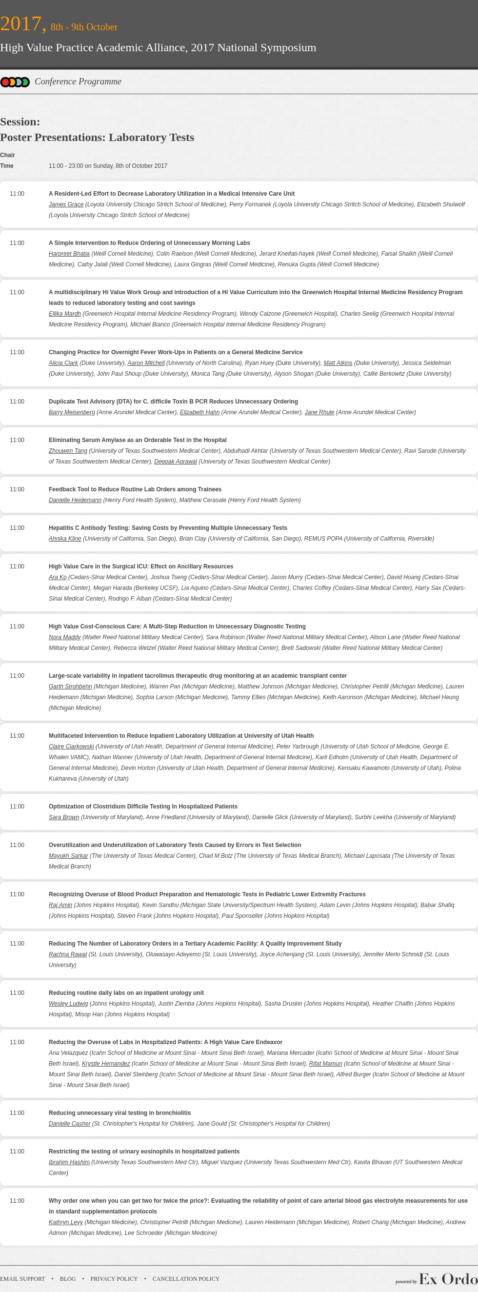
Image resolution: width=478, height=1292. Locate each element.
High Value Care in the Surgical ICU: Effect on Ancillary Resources (141, 566)
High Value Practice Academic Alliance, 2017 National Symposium (158, 47)
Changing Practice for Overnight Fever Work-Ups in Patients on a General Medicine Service (176, 352)
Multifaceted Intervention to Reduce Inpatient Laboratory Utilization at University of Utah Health (181, 735)
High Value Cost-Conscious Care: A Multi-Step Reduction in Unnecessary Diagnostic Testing (177, 626)
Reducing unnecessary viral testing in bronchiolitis (120, 1113)
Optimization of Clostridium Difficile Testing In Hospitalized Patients (143, 806)
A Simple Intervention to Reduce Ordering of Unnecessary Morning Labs (149, 243)
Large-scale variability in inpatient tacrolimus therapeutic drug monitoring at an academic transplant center (198, 675)
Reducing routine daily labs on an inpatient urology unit (126, 992)
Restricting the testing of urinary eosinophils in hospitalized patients (144, 1151)
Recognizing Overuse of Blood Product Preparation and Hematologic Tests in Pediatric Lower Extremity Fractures (207, 894)
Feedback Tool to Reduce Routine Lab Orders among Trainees (135, 489)
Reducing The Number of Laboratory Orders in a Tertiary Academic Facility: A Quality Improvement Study (195, 943)
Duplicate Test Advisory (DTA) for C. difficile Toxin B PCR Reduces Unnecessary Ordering (173, 401)
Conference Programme (78, 81)
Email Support (22, 1278)
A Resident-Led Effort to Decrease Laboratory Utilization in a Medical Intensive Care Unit (172, 193)
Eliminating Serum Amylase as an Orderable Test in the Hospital (138, 440)
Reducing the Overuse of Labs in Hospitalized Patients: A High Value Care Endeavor (165, 1042)
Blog (68, 1278)
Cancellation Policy (186, 1278)
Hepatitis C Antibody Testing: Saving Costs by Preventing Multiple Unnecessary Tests (168, 528)
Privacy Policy (114, 1278)
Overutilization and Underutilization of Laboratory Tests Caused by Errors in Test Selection (175, 845)
